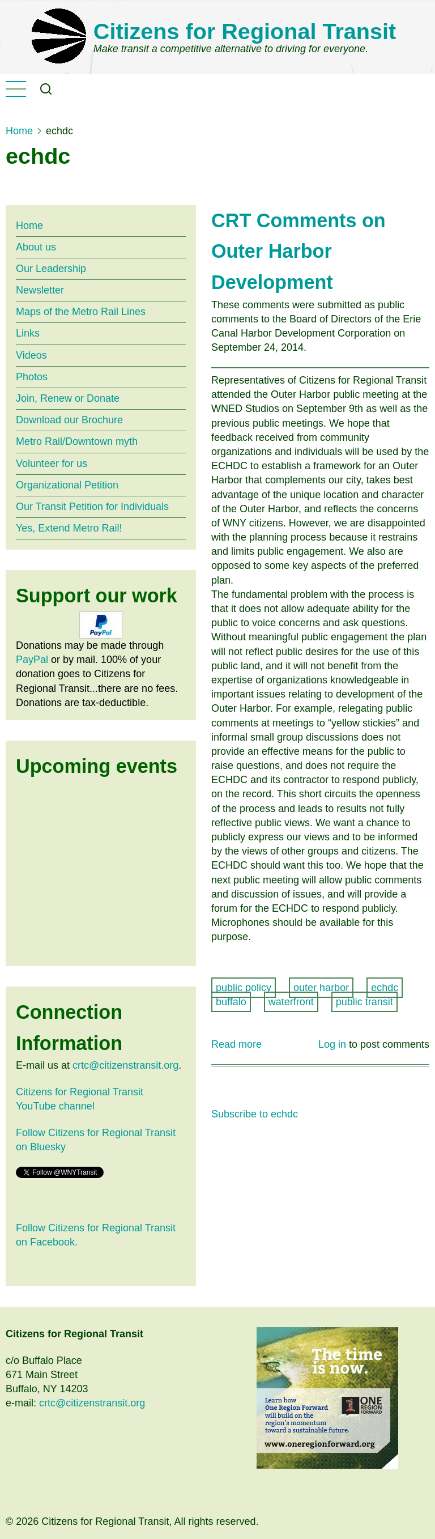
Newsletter (40, 290)
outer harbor (321, 987)
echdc (384, 987)
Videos (31, 355)
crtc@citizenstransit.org (125, 1065)
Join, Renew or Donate (68, 398)
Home (19, 131)
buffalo (231, 1001)
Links (28, 333)
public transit (364, 1001)
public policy (243, 987)
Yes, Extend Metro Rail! (69, 528)
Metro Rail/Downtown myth (77, 441)
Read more (236, 1045)
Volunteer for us (51, 463)
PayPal (32, 659)
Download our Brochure (69, 420)
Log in (332, 1044)
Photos (32, 376)
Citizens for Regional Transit (244, 31)
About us (36, 247)
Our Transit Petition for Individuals (92, 506)
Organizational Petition (67, 485)
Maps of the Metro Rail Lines (81, 311)
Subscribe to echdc (254, 1114)
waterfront (291, 1001)
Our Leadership (51, 268)
